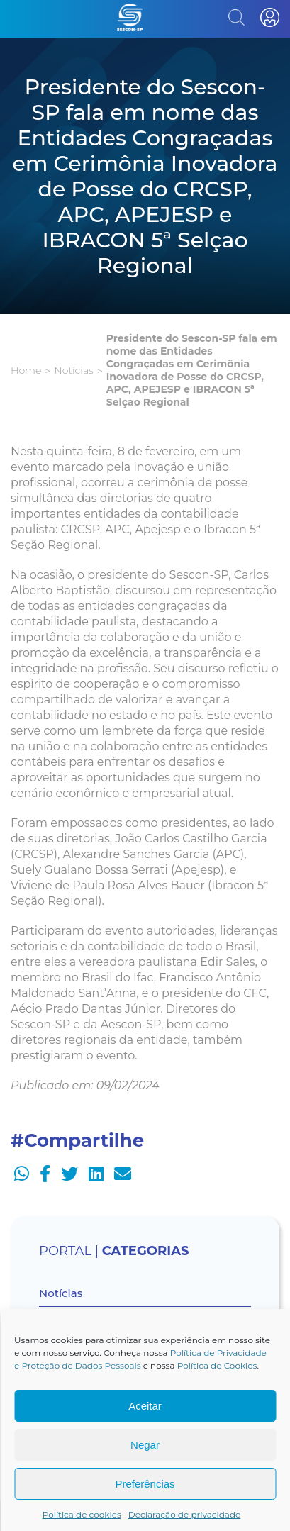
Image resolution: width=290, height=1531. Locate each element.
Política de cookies (82, 1514)
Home (26, 370)
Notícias (73, 370)
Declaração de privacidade (184, 1514)
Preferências (144, 1484)
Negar (145, 1445)
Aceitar (145, 1406)
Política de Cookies (217, 1365)
